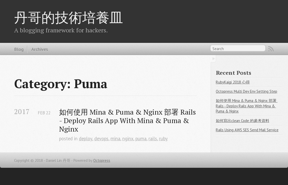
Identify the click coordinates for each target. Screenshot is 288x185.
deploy (85, 138)
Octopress (101, 160)
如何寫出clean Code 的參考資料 (242, 120)
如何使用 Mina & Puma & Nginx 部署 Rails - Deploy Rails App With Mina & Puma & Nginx (128, 120)
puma (140, 138)
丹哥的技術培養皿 (68, 17)
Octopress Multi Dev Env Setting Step (246, 91)
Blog (19, 49)
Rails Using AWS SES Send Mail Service (247, 129)
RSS (271, 49)
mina (115, 138)
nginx (127, 138)
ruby (163, 138)
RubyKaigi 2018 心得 (233, 82)
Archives (39, 49)
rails (152, 138)
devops (101, 138)
